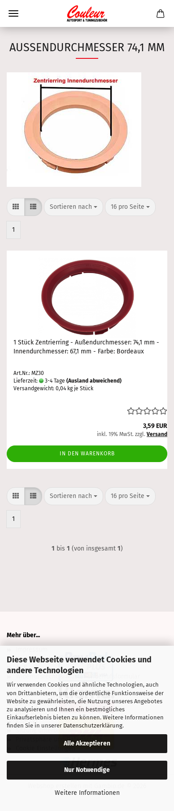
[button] (16, 207)
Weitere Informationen (87, 793)
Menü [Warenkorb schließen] (13, 13)
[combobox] (73, 207)
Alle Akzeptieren (87, 743)
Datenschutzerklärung (92, 725)
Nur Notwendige (87, 770)
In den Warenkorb (87, 453)
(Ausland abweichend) (94, 381)
